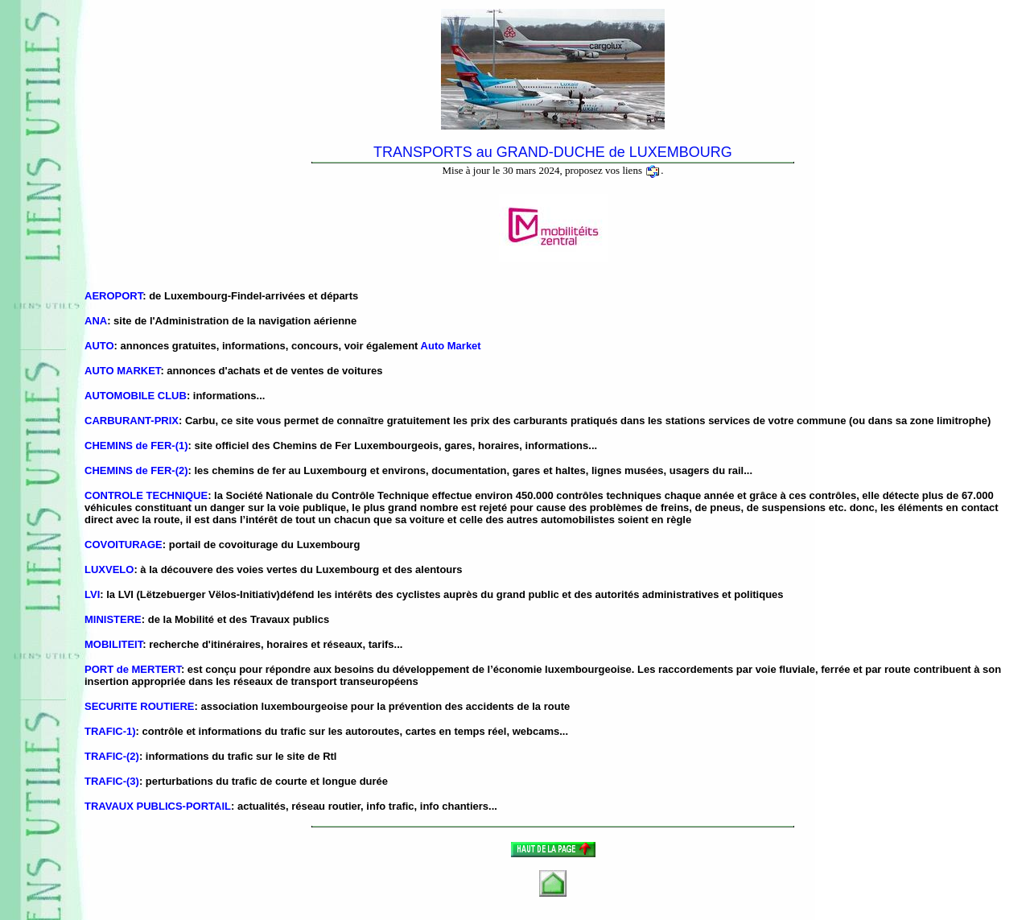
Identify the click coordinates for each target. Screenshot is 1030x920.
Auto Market (451, 346)
